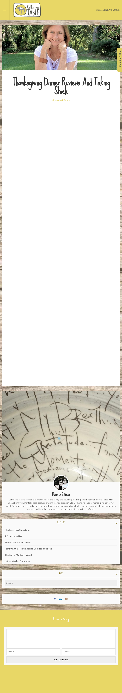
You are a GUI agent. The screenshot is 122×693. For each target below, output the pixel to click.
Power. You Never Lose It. (18, 542)
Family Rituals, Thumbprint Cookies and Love (28, 548)
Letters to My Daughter (17, 561)
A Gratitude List (13, 536)
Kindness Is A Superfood (17, 530)
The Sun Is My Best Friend (18, 554)
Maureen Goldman (61, 100)
